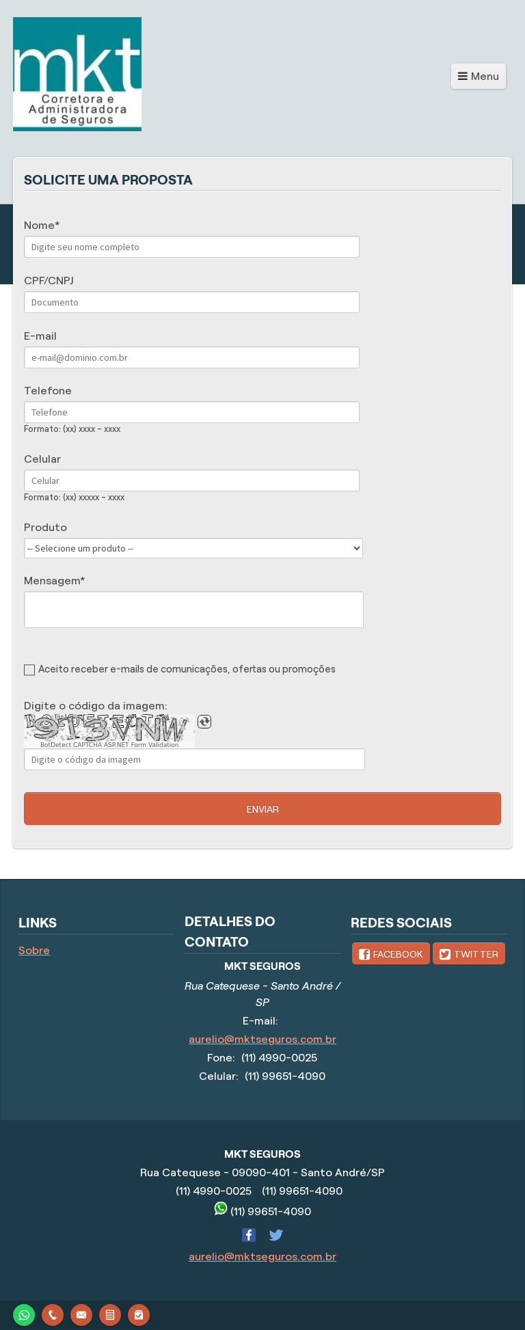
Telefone (48, 390)
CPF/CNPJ (48, 280)
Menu (485, 76)
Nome (39, 225)
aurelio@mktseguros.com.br (262, 1039)
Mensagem (52, 580)
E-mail (40, 336)
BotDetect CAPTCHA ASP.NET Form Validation (109, 745)
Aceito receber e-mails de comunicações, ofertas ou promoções (187, 669)
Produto (45, 527)
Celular (42, 459)
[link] (391, 953)
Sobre (34, 950)
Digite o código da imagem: (95, 705)
